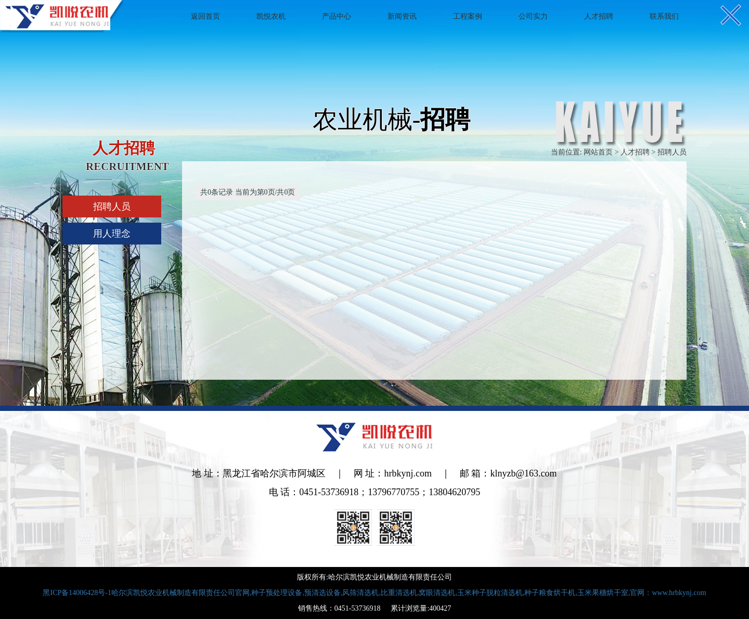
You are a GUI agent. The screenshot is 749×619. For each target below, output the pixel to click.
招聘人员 (112, 206)
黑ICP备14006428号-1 (374, 593)
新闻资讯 (402, 16)
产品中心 (336, 16)
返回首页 (205, 16)
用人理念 (112, 233)
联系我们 (664, 16)
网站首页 (598, 152)
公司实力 (533, 16)
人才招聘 (598, 16)
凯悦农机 (271, 16)
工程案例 (467, 16)
